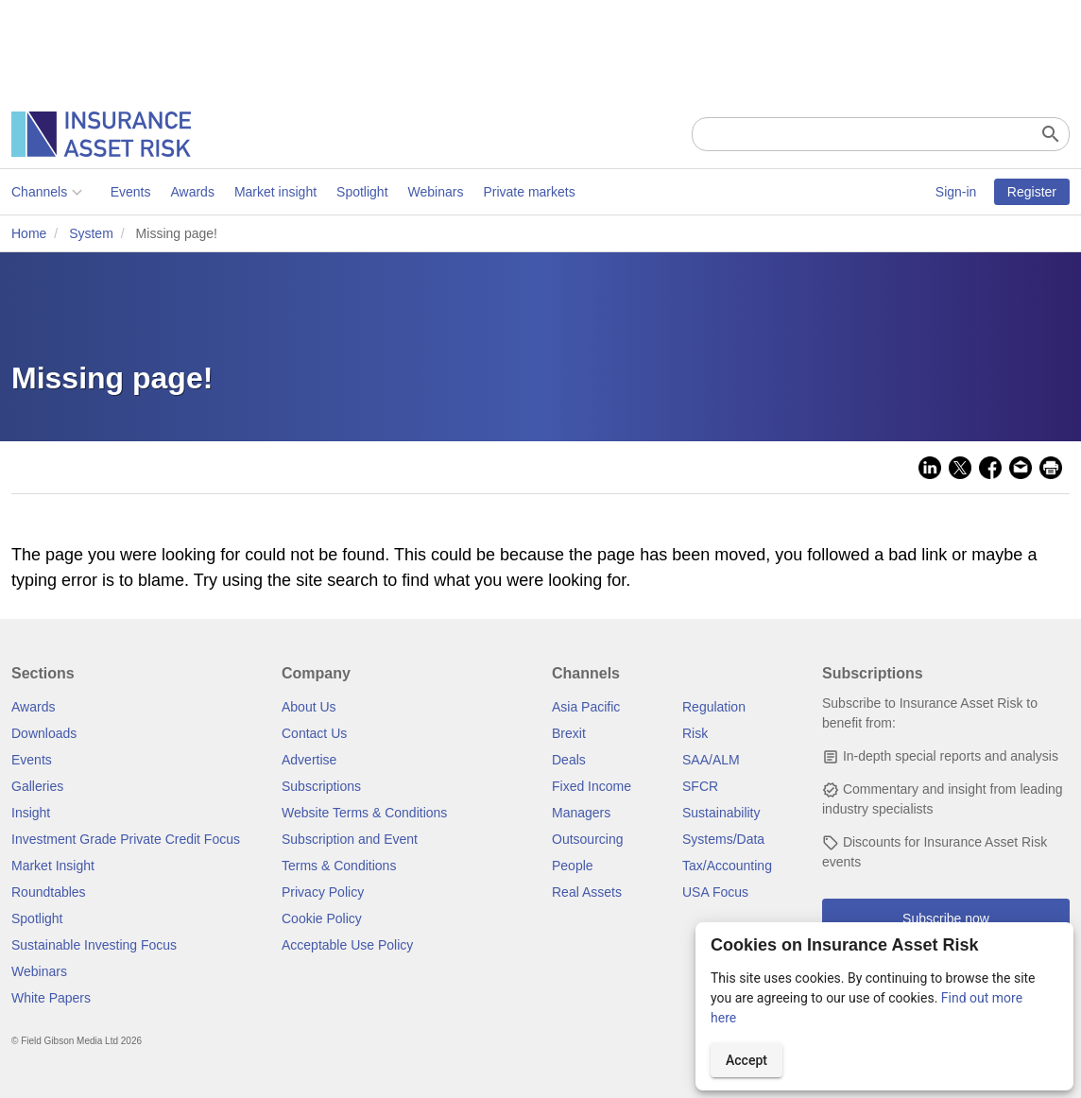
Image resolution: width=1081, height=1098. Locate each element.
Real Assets (587, 892)
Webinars (436, 191)
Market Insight (52, 865)
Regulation (714, 706)
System (91, 233)
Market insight (275, 191)
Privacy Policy (323, 892)
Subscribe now (945, 918)
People (572, 865)
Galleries (37, 786)
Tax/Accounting (727, 865)
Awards (192, 191)
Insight (30, 812)
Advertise (309, 759)
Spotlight (361, 191)
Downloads (44, 733)
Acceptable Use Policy (347, 944)
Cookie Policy (322, 918)
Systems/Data (723, 839)
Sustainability (721, 812)
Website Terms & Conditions (364, 812)
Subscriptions (321, 786)
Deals (569, 759)
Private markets (529, 191)
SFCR (700, 786)
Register (1031, 191)
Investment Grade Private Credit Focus (125, 839)
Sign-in (956, 191)
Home (28, 233)
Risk (695, 733)
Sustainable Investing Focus (94, 944)
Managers (581, 812)
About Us (309, 706)
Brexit (569, 733)
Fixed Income (591, 786)
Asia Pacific (586, 706)
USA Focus (715, 892)
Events (131, 191)
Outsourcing (587, 839)
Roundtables (48, 892)
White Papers (51, 997)
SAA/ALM (711, 759)
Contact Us (314, 733)
